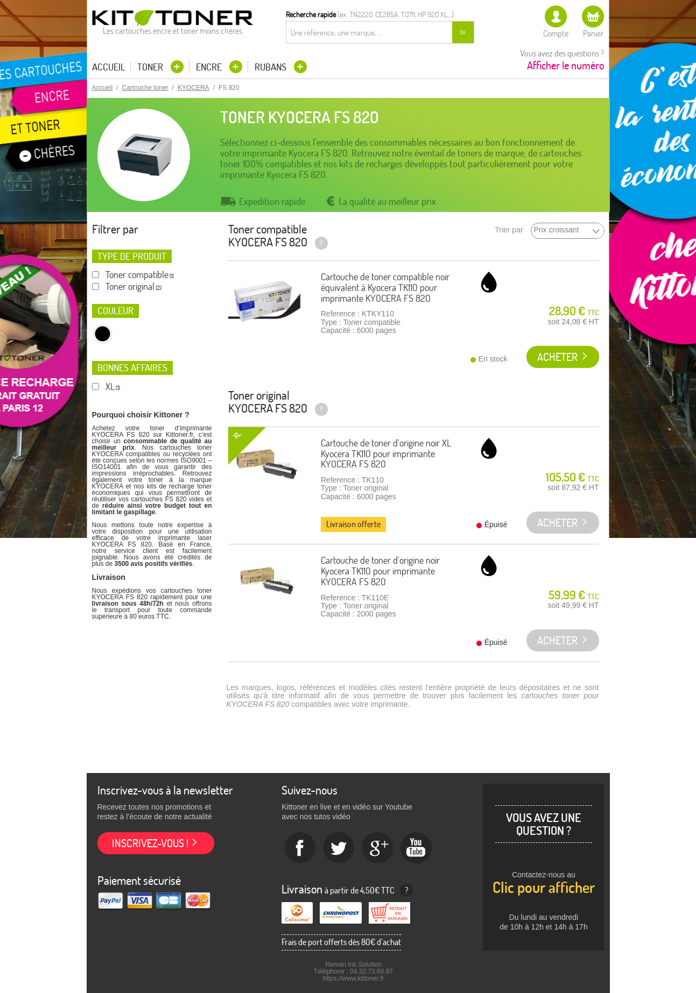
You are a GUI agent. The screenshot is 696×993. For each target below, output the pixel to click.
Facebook (300, 848)
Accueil (108, 67)
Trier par (509, 230)
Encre (210, 67)
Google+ (378, 848)
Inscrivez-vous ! (150, 843)
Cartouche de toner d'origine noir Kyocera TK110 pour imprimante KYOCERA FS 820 (380, 571)
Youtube (416, 848)
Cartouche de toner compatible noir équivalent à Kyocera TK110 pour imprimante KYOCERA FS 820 (385, 287)
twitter (339, 848)
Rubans (272, 67)
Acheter (557, 357)
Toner (151, 67)
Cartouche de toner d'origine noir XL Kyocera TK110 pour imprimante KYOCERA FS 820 (386, 454)
